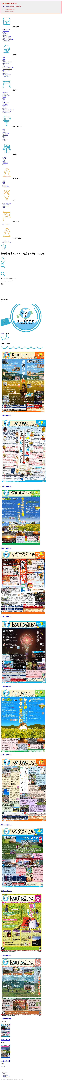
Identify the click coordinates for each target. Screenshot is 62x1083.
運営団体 (5, 1075)
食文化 (4, 136)
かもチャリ (6, 241)
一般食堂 (5, 66)
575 (2, 9)
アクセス (5, 185)
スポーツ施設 (6, 96)
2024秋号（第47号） (6, 617)
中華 (4, 60)
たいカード (6, 206)
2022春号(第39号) (5, 1061)
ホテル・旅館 (6, 30)
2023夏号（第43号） (6, 891)
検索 (2, 284)
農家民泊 (5, 34)
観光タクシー (6, 224)
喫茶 (4, 65)
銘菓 (4, 162)
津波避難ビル (6, 41)
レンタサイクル (7, 111)
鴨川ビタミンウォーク (8, 40)
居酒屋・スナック (7, 62)
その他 (4, 72)
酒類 (4, 160)
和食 (4, 58)
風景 (4, 98)
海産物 (4, 157)
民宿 (4, 32)
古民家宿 (5, 35)
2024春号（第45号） (6, 755)
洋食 (4, 59)
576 (2, 11)
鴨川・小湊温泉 (7, 37)
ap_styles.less (6, 6)
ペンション (6, 31)
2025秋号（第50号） (6, 416)
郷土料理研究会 (7, 75)
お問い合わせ (6, 1077)
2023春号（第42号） (6, 956)
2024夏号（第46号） (6, 687)
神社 (4, 100)
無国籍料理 (6, 63)
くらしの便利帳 (7, 203)
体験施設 (5, 104)
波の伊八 (5, 108)
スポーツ (5, 139)
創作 (4, 138)
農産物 (4, 159)
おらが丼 (5, 73)
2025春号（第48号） (6, 548)
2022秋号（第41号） (6, 1019)
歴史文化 (5, 94)
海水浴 (4, 97)
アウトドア (6, 103)
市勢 (4, 181)
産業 (4, 184)
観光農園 (5, 106)
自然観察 (5, 132)
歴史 (4, 182)
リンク (4, 1074)
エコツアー (6, 134)
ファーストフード (7, 69)
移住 (4, 208)
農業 (4, 129)
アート (4, 164)
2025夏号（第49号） (6, 486)
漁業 (4, 131)
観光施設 (5, 93)
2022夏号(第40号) (5, 1040)
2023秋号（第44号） (6, 825)
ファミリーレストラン (8, 68)
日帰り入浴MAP (7, 38)
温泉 (4, 101)
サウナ (4, 107)
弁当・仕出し (6, 70)
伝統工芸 (5, 163)
